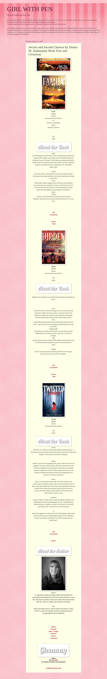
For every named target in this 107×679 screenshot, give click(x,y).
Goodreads (54, 638)
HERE (56, 660)
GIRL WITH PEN (30, 9)
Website (53, 627)
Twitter (50, 631)
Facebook (53, 629)
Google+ (56, 631)
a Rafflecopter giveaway (53, 668)
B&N (54, 224)
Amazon (53, 221)
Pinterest (53, 633)
